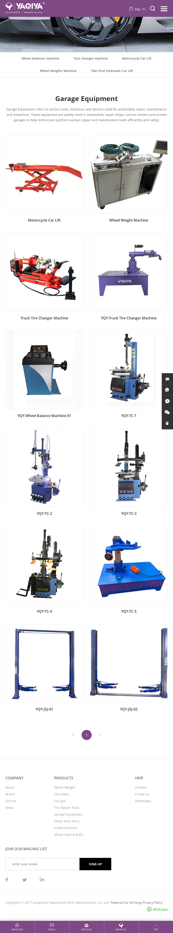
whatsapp (160, 909)
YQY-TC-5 (129, 611)
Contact (141, 787)
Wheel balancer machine (40, 58)
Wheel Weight (64, 787)
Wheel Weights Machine (58, 71)
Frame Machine (65, 828)
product (121, 929)
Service (10, 801)
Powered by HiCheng (126, 902)
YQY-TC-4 (44, 611)
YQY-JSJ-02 (129, 709)
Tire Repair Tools (66, 807)
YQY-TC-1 (129, 415)
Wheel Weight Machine (128, 220)
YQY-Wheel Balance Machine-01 (44, 415)
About (9, 787)
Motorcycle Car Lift (137, 58)
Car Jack (60, 801)
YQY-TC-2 (44, 513)
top (156, 929)
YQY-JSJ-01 (44, 709)
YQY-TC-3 (129, 513)
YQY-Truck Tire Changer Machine (129, 318)
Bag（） (141, 9)
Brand (10, 794)
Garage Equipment (68, 814)
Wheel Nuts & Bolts (68, 834)
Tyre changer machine (91, 58)
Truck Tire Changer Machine (44, 318)
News (9, 807)
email (52, 929)
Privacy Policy (153, 902)
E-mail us (142, 794)
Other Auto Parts (66, 821)
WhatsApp (143, 801)
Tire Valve (61, 794)
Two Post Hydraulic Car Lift (112, 71)
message (86, 929)
